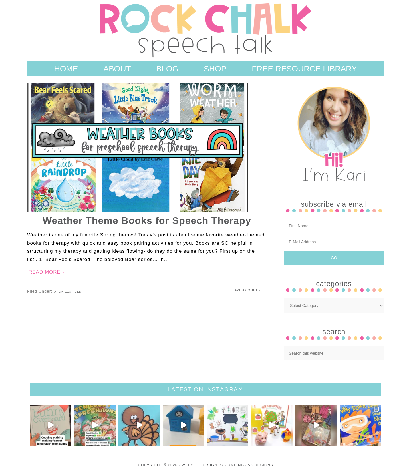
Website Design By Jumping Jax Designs (227, 465)
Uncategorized (67, 291)
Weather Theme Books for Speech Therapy (147, 220)
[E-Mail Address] (334, 242)
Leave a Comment (246, 290)
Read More (45, 272)
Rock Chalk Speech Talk (205, 30)
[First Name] (334, 226)
